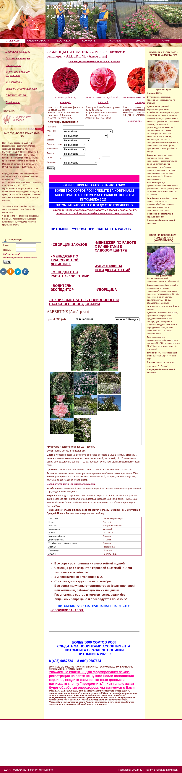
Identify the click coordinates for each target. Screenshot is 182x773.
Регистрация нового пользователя (20, 258)
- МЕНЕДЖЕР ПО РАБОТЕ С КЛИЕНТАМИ (70, 274)
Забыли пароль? (11, 254)
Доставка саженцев (18, 51)
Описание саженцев (18, 58)
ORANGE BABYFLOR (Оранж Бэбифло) (140, 97)
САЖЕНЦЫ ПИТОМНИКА (69, 52)
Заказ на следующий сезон (22, 88)
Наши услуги (13, 65)
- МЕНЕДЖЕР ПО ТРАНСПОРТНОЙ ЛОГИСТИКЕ (65, 260)
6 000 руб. (65, 102)
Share (3, 271)
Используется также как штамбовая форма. (71, 484)
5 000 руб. (103, 102)
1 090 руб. (140, 102)
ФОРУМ (165, 40)
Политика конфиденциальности (161, 770)
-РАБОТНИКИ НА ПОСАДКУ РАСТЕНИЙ (112, 268)
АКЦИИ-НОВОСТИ (38, 40)
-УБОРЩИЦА (106, 290)
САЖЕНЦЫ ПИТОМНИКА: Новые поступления (94, 61)
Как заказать (14, 82)
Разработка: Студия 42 (130, 770)
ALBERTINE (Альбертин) (86, 56)
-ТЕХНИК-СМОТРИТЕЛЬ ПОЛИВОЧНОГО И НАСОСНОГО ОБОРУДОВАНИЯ (84, 302)
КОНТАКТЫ (89, 40)
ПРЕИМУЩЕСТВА (16, 95)
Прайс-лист (13, 102)
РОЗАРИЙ (114, 40)
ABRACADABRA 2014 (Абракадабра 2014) (103, 97)
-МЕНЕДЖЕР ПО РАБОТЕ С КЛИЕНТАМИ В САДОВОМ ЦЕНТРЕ (115, 246)
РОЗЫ (100, 52)
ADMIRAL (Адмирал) (65, 97)
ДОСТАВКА (64, 40)
